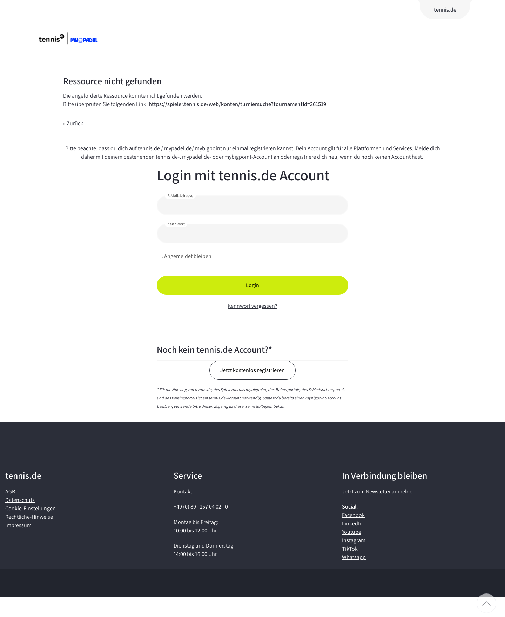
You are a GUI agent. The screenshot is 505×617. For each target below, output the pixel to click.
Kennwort (176, 223)
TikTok (350, 569)
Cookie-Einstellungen (30, 528)
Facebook (353, 535)
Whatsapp (354, 577)
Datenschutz (20, 520)
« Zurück (73, 123)
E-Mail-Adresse (180, 195)
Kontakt (183, 512)
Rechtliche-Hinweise (29, 537)
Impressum (18, 545)
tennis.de (445, 9)
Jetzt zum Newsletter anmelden (379, 512)
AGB (10, 512)
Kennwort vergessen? (252, 306)
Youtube (351, 552)
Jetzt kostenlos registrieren (252, 370)
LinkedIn (352, 544)
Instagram (353, 560)
